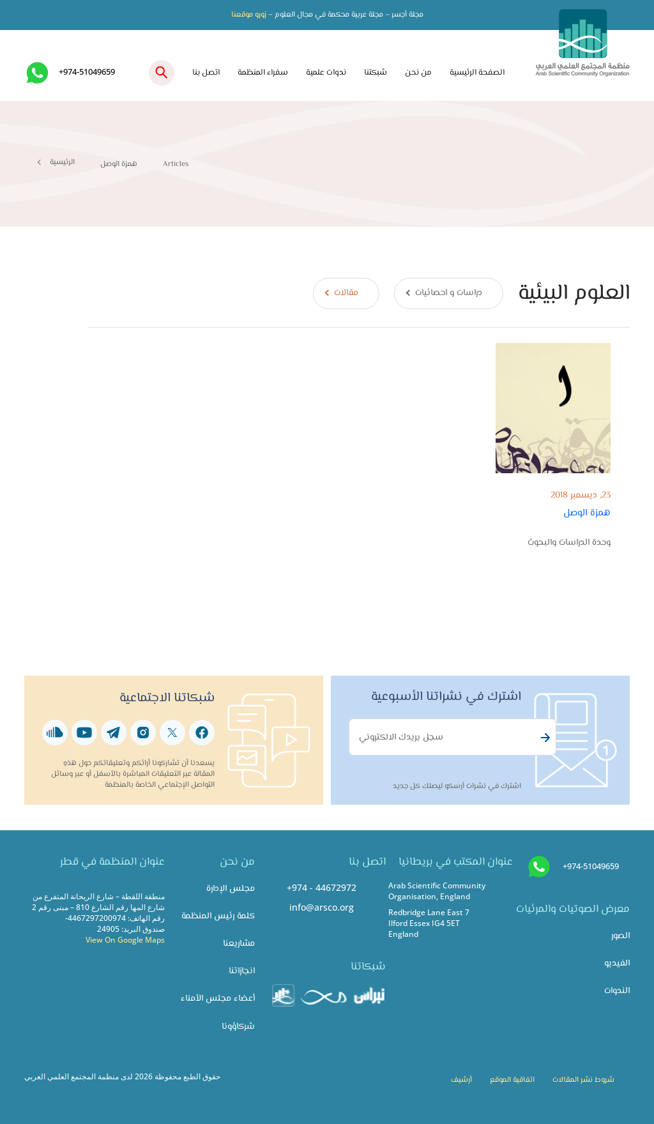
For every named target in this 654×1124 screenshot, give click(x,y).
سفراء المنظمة (263, 72)
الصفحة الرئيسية (477, 72)
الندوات (617, 991)
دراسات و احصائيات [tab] (448, 293)
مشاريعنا (239, 943)
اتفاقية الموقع (512, 1080)
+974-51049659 (87, 71)
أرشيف (461, 1080)
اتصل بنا (206, 72)
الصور (620, 936)
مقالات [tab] (346, 293)
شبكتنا (375, 72)
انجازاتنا (242, 971)
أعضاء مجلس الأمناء (218, 998)
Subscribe (543, 737)
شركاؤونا (238, 1026)
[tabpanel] (358, 438)
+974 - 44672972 (321, 887)
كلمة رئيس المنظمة (218, 916)
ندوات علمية (326, 72)
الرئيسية (62, 162)
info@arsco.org (321, 907)
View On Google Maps (125, 939)
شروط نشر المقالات (583, 1080)
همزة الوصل (587, 512)
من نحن (418, 72)
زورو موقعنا (248, 14)
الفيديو (617, 963)
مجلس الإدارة (230, 888)
